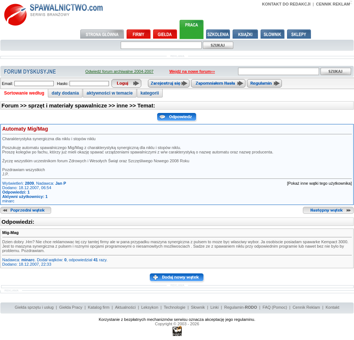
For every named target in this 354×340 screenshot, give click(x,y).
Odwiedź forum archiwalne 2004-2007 (119, 71)
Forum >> (14, 105)
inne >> (127, 105)
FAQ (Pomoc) (275, 307)
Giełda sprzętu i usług (34, 307)
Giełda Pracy (70, 307)
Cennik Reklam (306, 307)
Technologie (174, 307)
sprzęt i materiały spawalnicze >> (72, 105)
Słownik (198, 307)
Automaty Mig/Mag (25, 129)
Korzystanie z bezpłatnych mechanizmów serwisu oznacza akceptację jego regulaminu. (177, 319)
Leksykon (149, 307)
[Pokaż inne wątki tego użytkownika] (319, 183)
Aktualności (125, 307)
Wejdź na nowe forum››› (192, 71)
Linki (214, 307)
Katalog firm (99, 307)
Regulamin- (240, 307)
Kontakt (332, 307)
